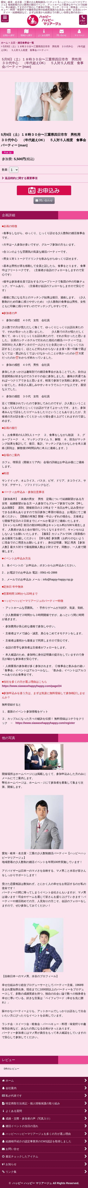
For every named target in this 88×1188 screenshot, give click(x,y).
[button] (5, 18)
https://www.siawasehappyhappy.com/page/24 (31, 686)
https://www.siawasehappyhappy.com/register (45, 722)
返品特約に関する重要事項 (19, 178)
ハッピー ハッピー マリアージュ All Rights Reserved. (45, 1183)
